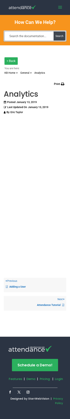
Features (15, 379)
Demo (31, 379)
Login (59, 379)
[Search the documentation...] (29, 36)
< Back (11, 61)
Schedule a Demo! (35, 365)
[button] (59, 84)
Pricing (45, 379)
